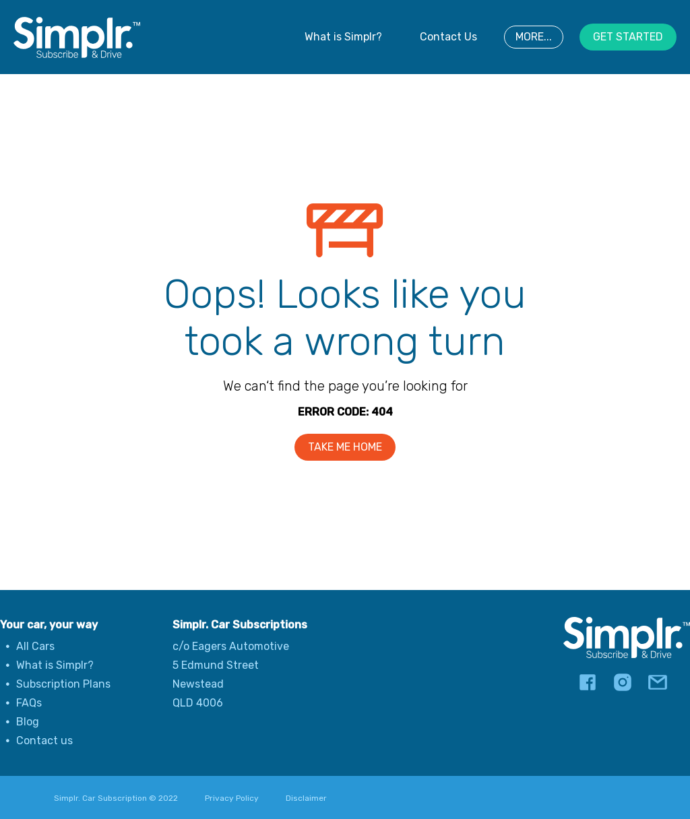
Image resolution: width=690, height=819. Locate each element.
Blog (27, 721)
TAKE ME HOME (345, 446)
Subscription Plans (63, 684)
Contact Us (448, 36)
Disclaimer (306, 798)
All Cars (35, 646)
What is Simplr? (343, 36)
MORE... (533, 36)
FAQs (29, 702)
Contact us (44, 740)
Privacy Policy (232, 798)
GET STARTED (628, 36)
